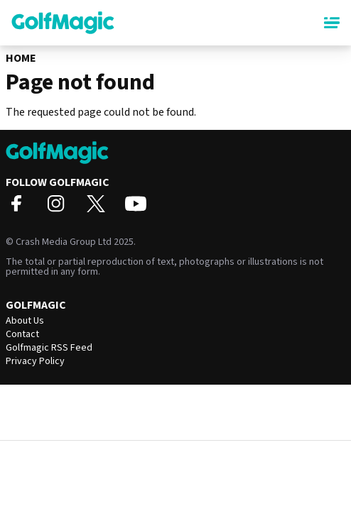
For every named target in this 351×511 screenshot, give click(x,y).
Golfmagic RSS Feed (49, 348)
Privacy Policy (35, 361)
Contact (22, 334)
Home (21, 58)
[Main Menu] (332, 23)
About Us (25, 321)
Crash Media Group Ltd (64, 242)
